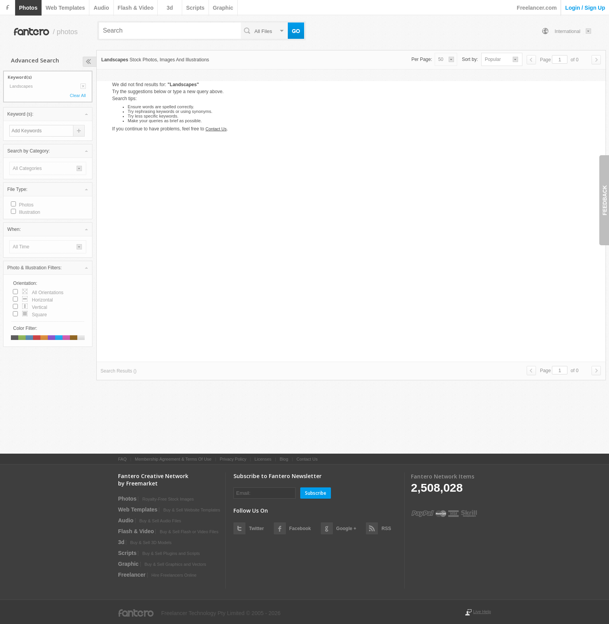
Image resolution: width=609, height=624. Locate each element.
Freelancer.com (537, 8)
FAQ (122, 459)
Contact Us (215, 129)
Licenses (262, 459)
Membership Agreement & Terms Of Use (173, 459)
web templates (65, 8)
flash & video (135, 8)
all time (21, 247)
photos (28, 8)
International (567, 31)
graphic (223, 8)
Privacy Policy (233, 459)
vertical (39, 307)
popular (493, 59)
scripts (195, 8)
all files (263, 31)
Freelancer (132, 575)
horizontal (42, 300)
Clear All (78, 95)
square (39, 314)
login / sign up (585, 8)
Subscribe (315, 493)
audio (101, 8)
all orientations (47, 292)
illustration (29, 212)
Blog (284, 459)
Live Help (482, 611)
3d (170, 8)
